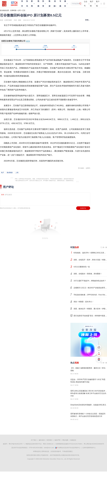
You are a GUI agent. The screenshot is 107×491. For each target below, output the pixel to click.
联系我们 (49, 440)
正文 (23, 10)
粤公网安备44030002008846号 (94, 444)
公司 (19, 10)
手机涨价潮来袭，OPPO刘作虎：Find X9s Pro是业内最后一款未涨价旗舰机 (90, 295)
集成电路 (10, 172)
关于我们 (34, 440)
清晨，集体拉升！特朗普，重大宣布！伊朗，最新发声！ (90, 309)
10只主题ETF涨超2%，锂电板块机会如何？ (90, 281)
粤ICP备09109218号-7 (16, 444)
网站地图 (65, 440)
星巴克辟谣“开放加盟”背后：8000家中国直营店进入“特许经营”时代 (90, 316)
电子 (2, 172)
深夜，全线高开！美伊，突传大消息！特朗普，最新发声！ (90, 260)
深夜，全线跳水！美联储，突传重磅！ (88, 274)
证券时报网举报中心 (89, 447)
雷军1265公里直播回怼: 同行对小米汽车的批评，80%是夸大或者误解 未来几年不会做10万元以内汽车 (88, 393)
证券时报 (13, 10)
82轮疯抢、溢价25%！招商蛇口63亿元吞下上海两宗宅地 (90, 253)
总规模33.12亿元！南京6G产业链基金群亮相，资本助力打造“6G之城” (90, 288)
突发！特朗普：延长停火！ (84, 302)
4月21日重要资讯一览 (82, 267)
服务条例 (42, 440)
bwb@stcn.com (49, 447)
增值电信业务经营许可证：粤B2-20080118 (39, 444)
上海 (16, 172)
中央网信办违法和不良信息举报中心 (68, 447)
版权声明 (57, 440)
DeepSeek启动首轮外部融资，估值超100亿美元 (88, 405)
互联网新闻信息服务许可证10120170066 (68, 444)
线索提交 (73, 440)
